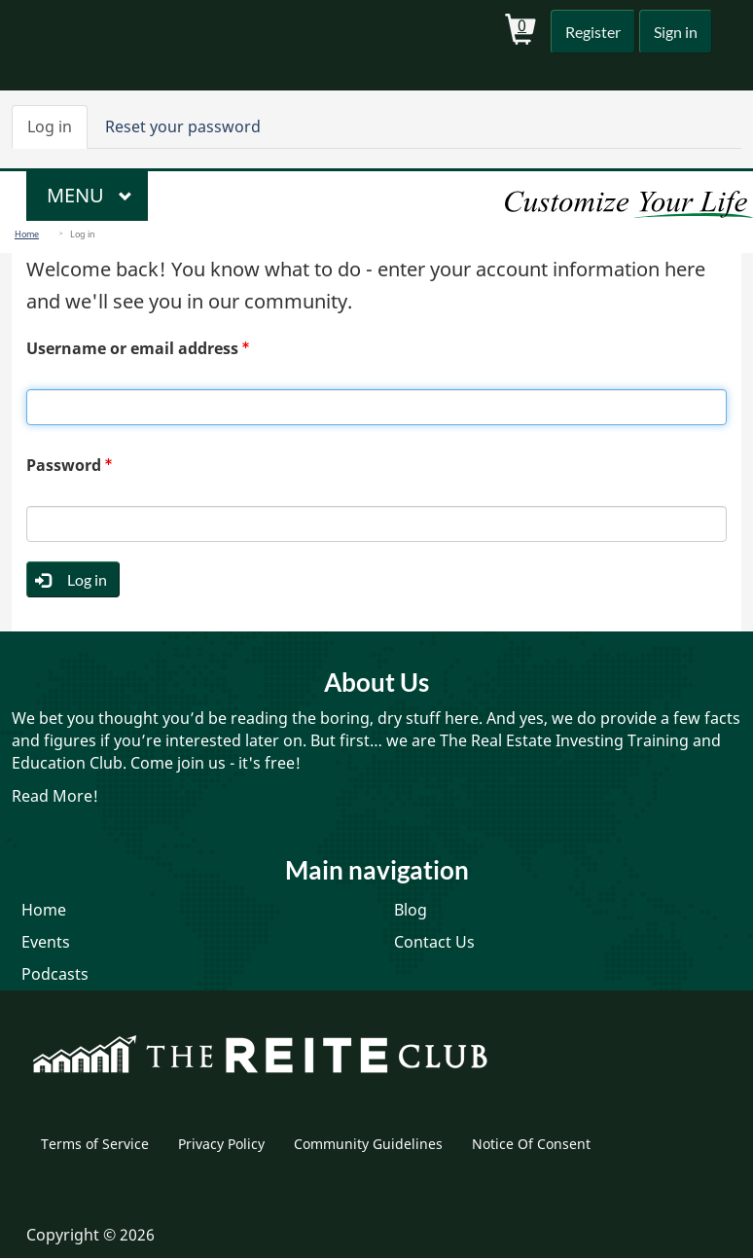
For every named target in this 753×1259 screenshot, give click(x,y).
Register (593, 31)
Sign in (676, 31)
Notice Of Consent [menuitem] (531, 1143)
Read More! (55, 796)
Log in (57, 132)
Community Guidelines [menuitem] (368, 1143)
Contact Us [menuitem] (434, 942)
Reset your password (183, 126)
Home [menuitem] (43, 909)
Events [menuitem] (45, 942)
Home (27, 234)
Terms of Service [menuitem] (95, 1143)
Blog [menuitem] (410, 909)
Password (63, 465)
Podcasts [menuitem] (55, 974)
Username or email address (132, 348)
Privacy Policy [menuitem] (221, 1143)
